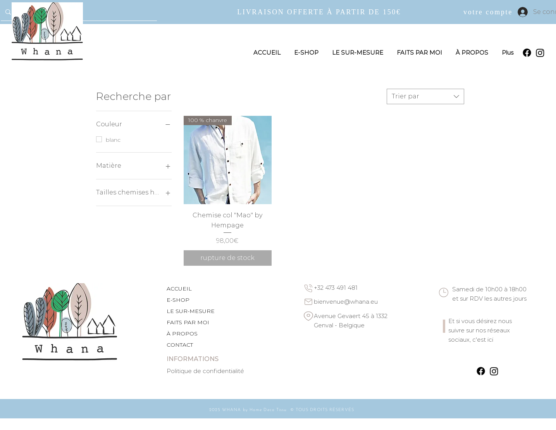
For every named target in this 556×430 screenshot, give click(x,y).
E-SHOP (178, 299)
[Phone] (308, 288)
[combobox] (425, 96)
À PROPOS (182, 333)
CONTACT (180, 344)
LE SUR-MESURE (191, 311)
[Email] (308, 302)
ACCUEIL (179, 288)
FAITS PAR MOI (188, 322)
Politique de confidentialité (205, 371)
